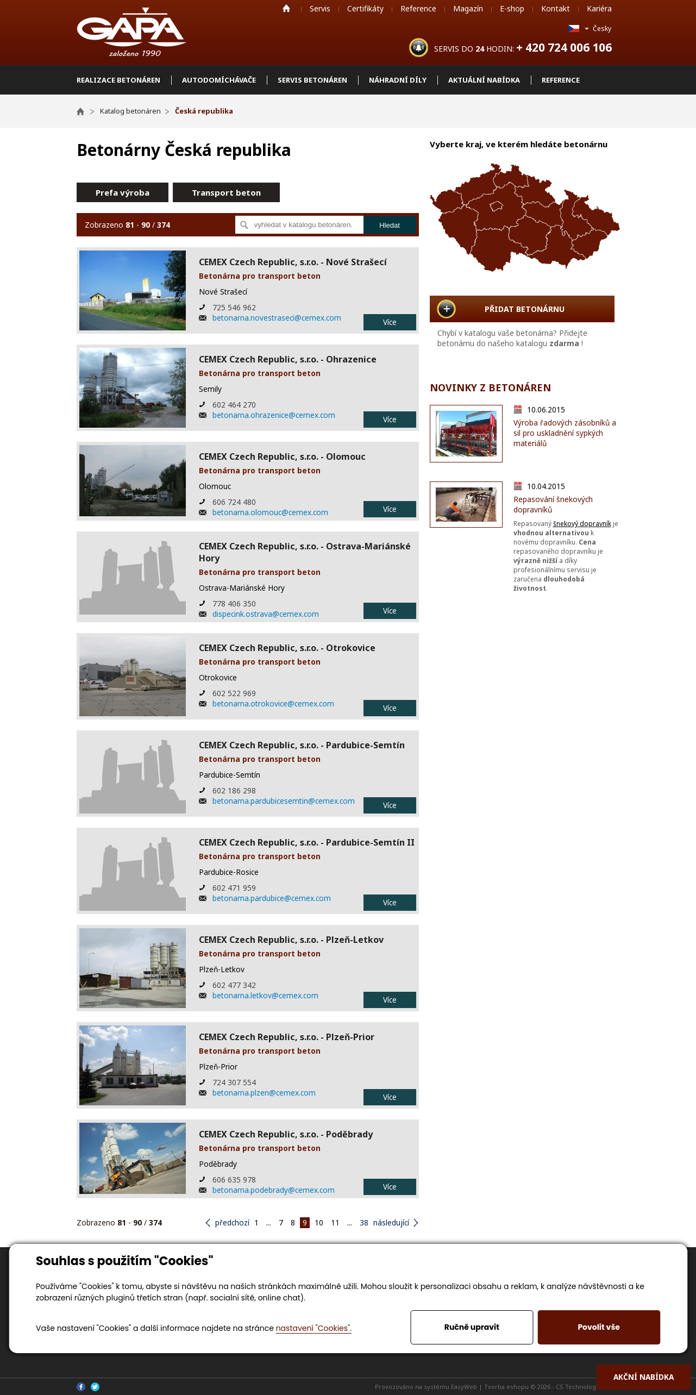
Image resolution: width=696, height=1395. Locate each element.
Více (390, 322)
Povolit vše (598, 1327)
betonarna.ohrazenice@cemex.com (273, 415)
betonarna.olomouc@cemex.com (270, 512)
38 (364, 1222)
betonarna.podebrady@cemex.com (273, 1190)
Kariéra (599, 8)
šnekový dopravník (582, 523)
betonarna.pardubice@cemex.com (271, 898)
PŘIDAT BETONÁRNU (525, 309)
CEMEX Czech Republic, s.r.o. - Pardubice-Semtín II (307, 842)
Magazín (468, 8)
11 (335, 1222)
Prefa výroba (122, 192)
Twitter (95, 1387)
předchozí (232, 1222)
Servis (320, 8)
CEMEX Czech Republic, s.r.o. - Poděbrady (286, 1134)
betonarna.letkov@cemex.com (265, 995)
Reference (418, 8)
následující (391, 1222)
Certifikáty (365, 8)
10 (319, 1222)
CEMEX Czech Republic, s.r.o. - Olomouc (282, 456)
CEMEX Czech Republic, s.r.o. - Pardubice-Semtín (302, 745)
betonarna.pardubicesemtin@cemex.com (283, 801)
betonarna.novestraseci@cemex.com (276, 317)
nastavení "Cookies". (314, 1328)
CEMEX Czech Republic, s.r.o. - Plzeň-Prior (286, 1037)
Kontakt (555, 8)
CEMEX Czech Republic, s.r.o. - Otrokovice (287, 648)
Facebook (81, 1387)
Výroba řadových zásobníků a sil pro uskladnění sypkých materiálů (564, 432)
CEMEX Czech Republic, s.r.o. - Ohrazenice (288, 359)
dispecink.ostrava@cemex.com (265, 614)
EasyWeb (464, 1387)
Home (286, 8)
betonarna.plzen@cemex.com (264, 1092)
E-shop (512, 8)
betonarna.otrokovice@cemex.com (273, 703)
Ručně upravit (471, 1327)
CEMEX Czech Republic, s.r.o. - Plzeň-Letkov (291, 940)
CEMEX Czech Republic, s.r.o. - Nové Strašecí (293, 262)
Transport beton (226, 192)
